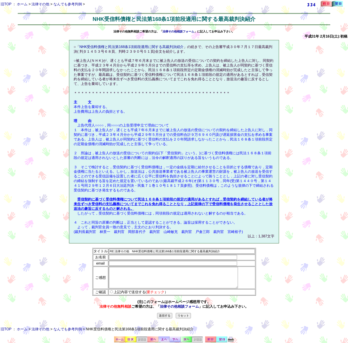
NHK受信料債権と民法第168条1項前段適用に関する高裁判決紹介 (131, 47)
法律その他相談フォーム (178, 31)
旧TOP (6, 4)
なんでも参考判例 (67, 4)
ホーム (22, 4)
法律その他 (40, 4)
